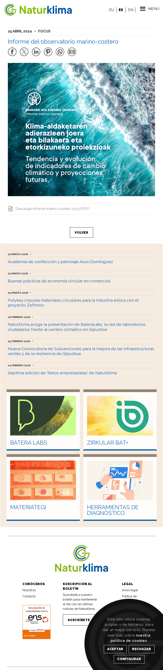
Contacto (29, 593)
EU (110, 10)
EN (129, 10)
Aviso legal (130, 586)
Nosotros (29, 586)
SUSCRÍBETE (79, 616)
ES (120, 10)
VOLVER (81, 230)
